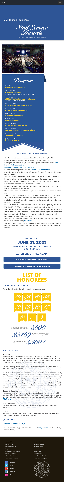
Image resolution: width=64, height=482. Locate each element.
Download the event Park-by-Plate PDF (19, 167)
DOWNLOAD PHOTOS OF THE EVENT (32, 266)
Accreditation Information (41, 456)
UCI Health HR (9, 444)
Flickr (9, 474)
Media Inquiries (38, 453)
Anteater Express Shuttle (40, 170)
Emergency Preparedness (12, 451)
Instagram (10, 471)
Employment (8, 449)
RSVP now (28, 221)
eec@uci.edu (43, 428)
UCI (7, 3)
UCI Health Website (39, 444)
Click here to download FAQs (14, 424)
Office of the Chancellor (11, 456)
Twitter (9, 465)
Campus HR (8, 442)
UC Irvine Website (38, 442)
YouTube (9, 468)
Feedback (36, 449)
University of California (11, 458)
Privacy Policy (37, 451)
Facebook (10, 462)
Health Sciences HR (10, 446)
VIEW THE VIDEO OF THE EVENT (32, 259)
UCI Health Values (38, 446)
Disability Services (10, 453)
